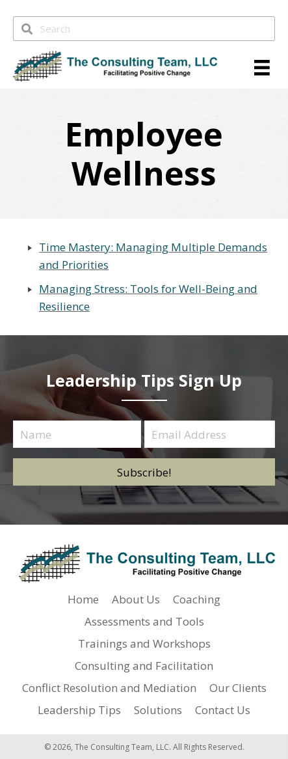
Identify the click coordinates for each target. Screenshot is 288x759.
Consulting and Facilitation (144, 665)
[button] (144, 472)
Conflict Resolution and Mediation (109, 687)
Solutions (158, 709)
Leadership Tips (79, 709)
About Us (136, 599)
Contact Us (222, 709)
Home (83, 599)
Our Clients (238, 687)
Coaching (196, 599)
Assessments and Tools (144, 621)
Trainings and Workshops (144, 643)
